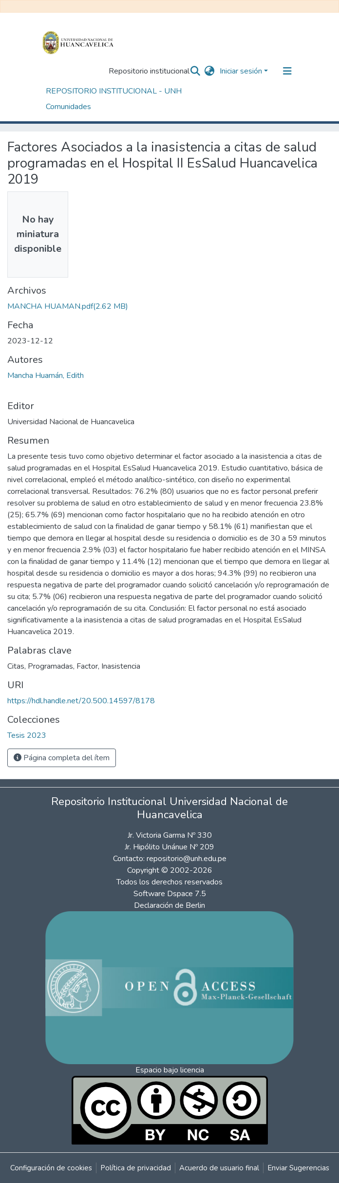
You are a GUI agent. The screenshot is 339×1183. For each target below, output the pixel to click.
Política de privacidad (135, 1168)
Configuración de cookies (51, 1168)
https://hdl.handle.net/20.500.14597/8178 (81, 700)
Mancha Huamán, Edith (45, 375)
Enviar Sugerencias (298, 1168)
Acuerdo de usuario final (219, 1168)
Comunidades (68, 106)
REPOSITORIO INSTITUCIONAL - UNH (114, 91)
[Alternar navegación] (287, 71)
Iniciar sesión (241, 71)
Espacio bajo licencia (169, 1070)
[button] (210, 71)
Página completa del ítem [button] (62, 757)
